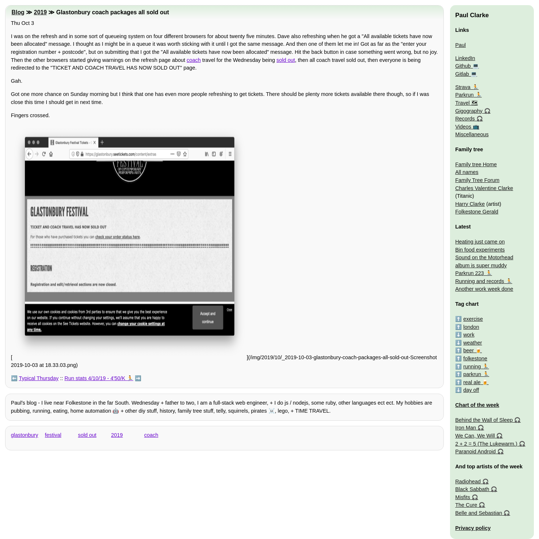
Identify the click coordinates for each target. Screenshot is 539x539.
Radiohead (468, 481)
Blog (18, 12)
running (472, 366)
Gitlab (462, 74)
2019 (40, 12)
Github (463, 66)
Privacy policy (473, 528)
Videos (463, 127)
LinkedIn (465, 58)
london (471, 327)
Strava (463, 87)
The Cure (466, 505)
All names (466, 172)
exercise (473, 319)
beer (468, 350)
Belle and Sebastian (478, 513)
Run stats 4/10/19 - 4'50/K (94, 378)
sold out (285, 60)
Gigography (468, 111)
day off (471, 390)
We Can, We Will (475, 436)
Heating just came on (480, 242)
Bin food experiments (480, 250)
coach (194, 60)
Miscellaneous (471, 134)
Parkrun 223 (469, 273)
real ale (471, 382)
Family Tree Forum (477, 180)
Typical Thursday (39, 378)
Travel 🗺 (466, 103)
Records (465, 119)
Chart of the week (477, 405)
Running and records (479, 281)
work (468, 335)
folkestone (475, 358)
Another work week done (484, 289)
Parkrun (464, 95)
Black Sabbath (472, 489)
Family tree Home (476, 164)
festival (53, 435)
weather (472, 343)
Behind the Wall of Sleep (484, 420)
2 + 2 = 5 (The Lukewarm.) (486, 444)
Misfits (462, 497)
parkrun (472, 374)
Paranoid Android (475, 451)
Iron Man (465, 428)
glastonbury (24, 435)
